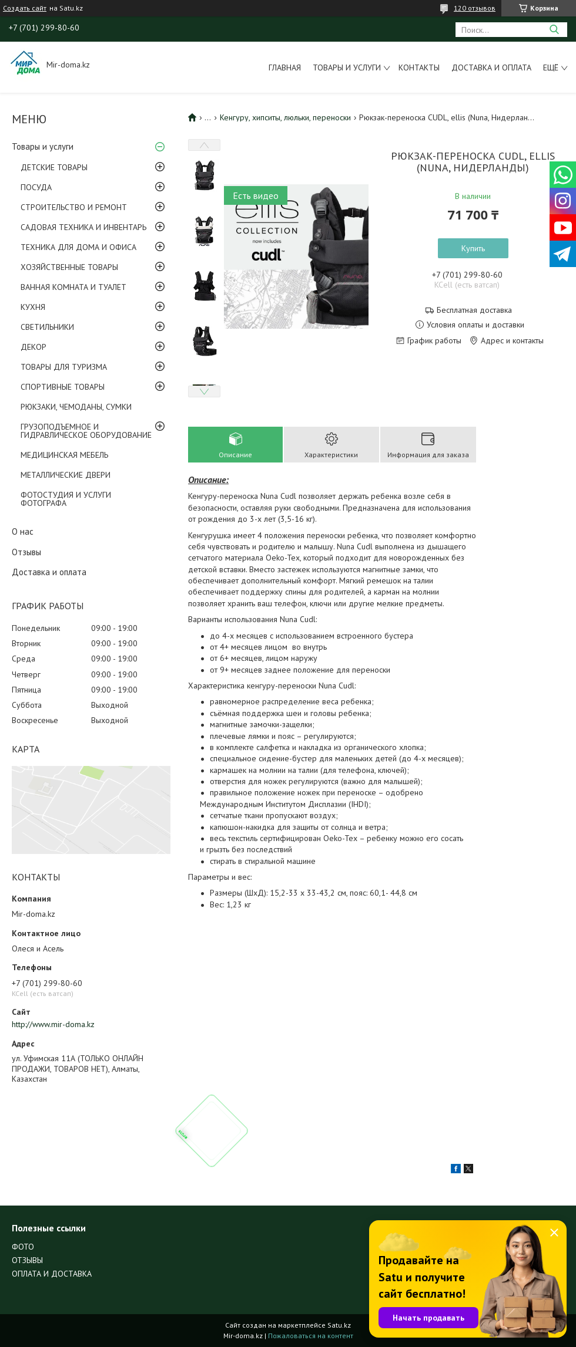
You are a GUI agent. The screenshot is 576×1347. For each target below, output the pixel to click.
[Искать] (554, 29)
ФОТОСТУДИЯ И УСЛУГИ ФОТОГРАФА (66, 498)
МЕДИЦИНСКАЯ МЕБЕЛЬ (64, 455)
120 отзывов (474, 8)
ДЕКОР (33, 347)
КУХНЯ (33, 307)
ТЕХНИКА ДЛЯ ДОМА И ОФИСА (78, 247)
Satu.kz (339, 1325)
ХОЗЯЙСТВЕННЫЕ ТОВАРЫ (69, 267)
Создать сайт (24, 8)
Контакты (419, 67)
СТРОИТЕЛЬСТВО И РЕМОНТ (74, 207)
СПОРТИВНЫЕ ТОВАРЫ (63, 387)
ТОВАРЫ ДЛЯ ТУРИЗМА (64, 367)
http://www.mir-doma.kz (53, 1024)
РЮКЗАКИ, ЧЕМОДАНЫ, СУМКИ (76, 406)
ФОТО (23, 1246)
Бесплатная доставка (474, 310)
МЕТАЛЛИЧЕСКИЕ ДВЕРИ (65, 475)
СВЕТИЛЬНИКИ (47, 327)
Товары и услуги (347, 67)
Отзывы (26, 552)
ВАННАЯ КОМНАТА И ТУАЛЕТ (73, 287)
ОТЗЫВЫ (27, 1260)
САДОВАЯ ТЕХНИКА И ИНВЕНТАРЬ (83, 227)
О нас (23, 531)
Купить (473, 248)
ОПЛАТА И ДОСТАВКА (52, 1273)
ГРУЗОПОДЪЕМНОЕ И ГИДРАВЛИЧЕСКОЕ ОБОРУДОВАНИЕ (86, 430)
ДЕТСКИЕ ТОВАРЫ (54, 167)
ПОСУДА (36, 187)
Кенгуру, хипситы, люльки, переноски (285, 117)
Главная (285, 67)
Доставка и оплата (491, 67)
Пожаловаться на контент (310, 1335)
